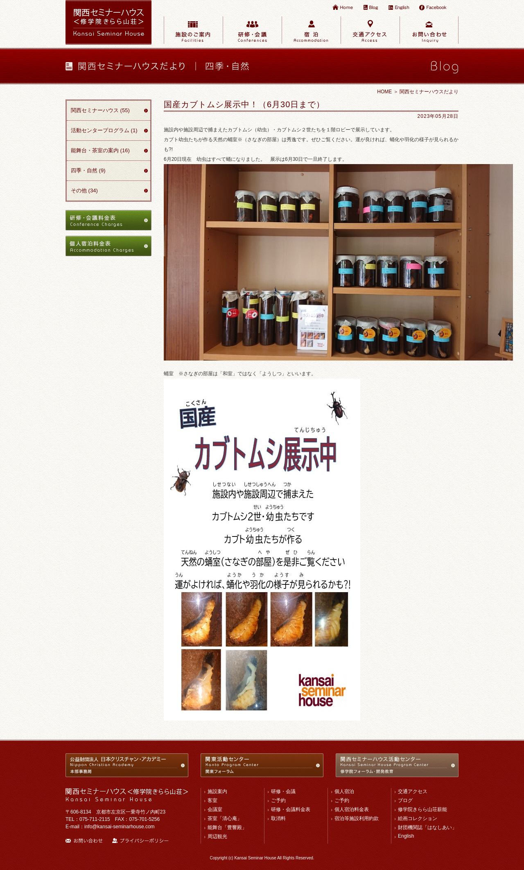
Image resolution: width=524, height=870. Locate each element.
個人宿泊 (344, 791)
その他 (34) (84, 190)
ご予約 (278, 800)
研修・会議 (283, 791)
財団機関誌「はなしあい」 (427, 827)
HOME (384, 92)
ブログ (405, 800)
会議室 (215, 809)
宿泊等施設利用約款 (356, 818)
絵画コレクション (417, 818)
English (406, 836)
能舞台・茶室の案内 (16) (100, 150)
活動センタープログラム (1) (104, 130)
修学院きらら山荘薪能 (422, 809)
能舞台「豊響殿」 (227, 827)
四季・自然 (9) (88, 170)
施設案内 (217, 791)
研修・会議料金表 (290, 809)
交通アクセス (412, 791)
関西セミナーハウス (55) (100, 110)
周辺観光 (217, 836)
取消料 (278, 818)
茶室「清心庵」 (225, 818)
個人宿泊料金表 (351, 809)
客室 (212, 800)
